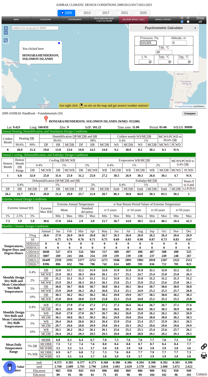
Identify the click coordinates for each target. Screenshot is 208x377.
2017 (103, 12)
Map (16, 19)
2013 (85, 12)
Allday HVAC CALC (133, 19)
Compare (190, 113)
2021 (122, 12)
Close (195, 28)
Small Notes (163, 19)
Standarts (74, 19)
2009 (66, 12)
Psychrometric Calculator (104, 19)
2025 (141, 12)
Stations (45, 19)
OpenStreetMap (184, 106)
